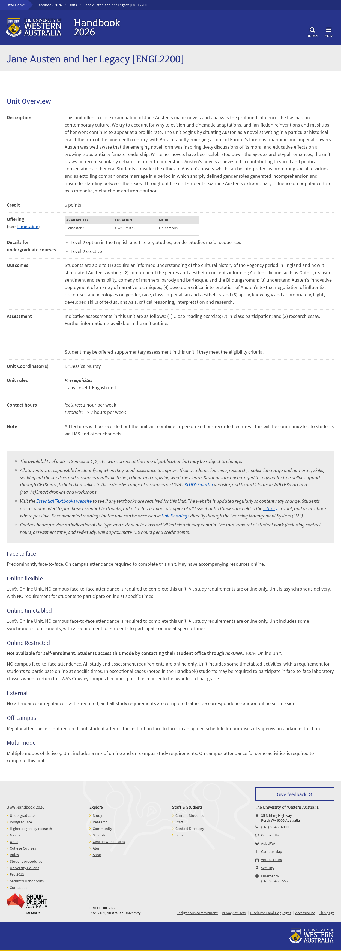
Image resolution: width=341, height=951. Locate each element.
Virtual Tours (271, 859)
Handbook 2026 (49, 4)
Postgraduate (21, 822)
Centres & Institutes (109, 841)
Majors (15, 835)
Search (312, 31)
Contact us (18, 887)
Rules (14, 854)
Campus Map (271, 851)
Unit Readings (175, 516)
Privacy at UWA (234, 912)
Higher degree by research (31, 828)
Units (72, 4)
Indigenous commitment (197, 912)
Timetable (27, 226)
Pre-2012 (17, 874)
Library (270, 508)
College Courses (23, 848)
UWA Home (16, 4)
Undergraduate (22, 815)
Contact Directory (189, 828)
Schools (99, 835)
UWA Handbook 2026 (25, 806)
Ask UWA (268, 843)
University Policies (24, 867)
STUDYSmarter (198, 484)
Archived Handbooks (27, 880)
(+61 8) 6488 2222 (275, 880)
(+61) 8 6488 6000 (275, 826)
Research (100, 822)
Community (102, 828)
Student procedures (26, 861)
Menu (328, 31)
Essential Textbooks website (64, 501)
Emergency (270, 876)
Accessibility (305, 912)
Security (267, 867)
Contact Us (270, 835)
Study (97, 815)
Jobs (179, 835)
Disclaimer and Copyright (270, 912)
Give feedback (291, 794)
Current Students (189, 815)
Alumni (98, 848)
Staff (179, 822)
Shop (97, 854)
